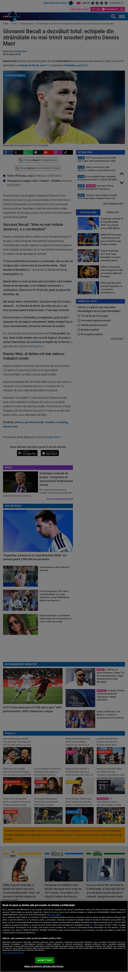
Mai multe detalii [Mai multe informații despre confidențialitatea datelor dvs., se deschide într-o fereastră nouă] (54, 915)
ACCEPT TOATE (45, 960)
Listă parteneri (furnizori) (12, 953)
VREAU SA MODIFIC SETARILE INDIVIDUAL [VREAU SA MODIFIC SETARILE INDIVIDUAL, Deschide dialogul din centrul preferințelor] (44, 966)
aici (91, 925)
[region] (64, 936)
